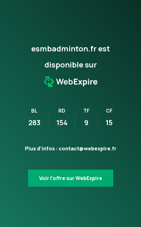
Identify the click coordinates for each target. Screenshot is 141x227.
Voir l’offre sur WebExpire (70, 178)
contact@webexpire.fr (87, 148)
